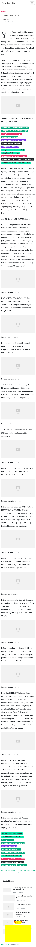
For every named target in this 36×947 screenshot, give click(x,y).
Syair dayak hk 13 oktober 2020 (13, 859)
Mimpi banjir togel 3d (10, 137)
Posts (3, 11)
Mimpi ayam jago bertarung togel (14, 156)
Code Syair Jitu (5, 944)
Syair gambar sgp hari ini (11, 849)
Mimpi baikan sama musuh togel (13, 140)
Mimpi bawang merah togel (12, 143)
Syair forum (21, 865)
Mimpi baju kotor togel (10, 147)
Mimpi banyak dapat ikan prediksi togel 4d (18, 159)
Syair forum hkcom (9, 865)
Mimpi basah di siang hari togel (13, 150)
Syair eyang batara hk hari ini (13, 862)
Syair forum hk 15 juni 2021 (11, 856)
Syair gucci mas (7, 840)
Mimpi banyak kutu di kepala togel (14, 131)
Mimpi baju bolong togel (10, 153)
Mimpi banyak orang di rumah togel (15, 127)
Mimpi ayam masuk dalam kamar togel (16, 163)
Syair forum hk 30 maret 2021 (12, 837)
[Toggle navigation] (32, 3)
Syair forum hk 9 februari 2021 (13, 843)
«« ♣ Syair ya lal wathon (7, 870)
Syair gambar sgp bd (9, 846)
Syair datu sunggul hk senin (12, 833)
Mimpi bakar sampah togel (12, 134)
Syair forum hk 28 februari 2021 (13, 853)
